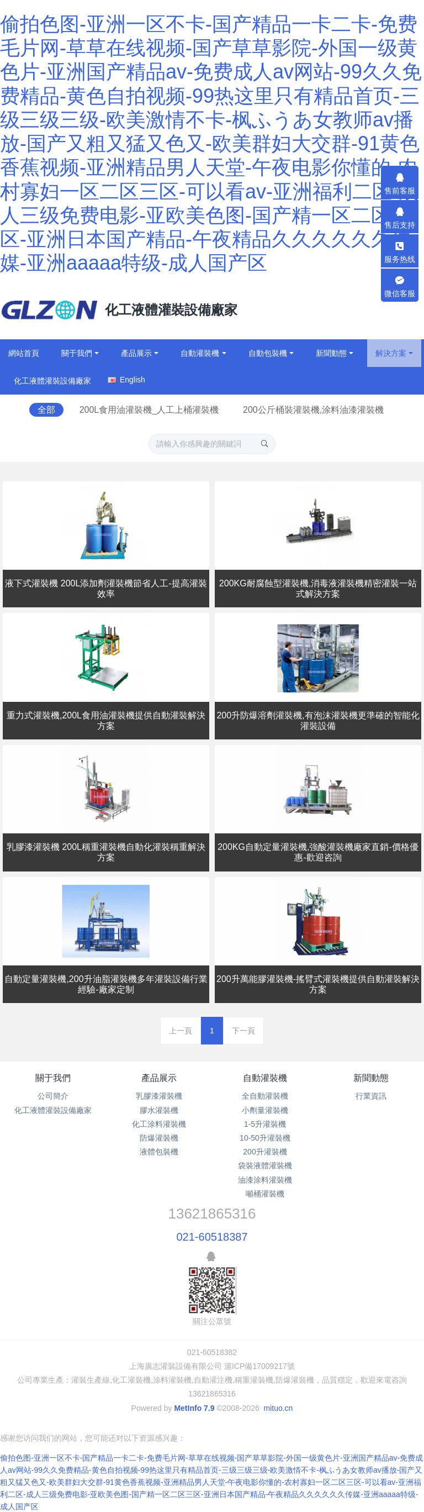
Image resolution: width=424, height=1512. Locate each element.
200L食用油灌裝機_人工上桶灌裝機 (149, 409)
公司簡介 (53, 1095)
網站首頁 (23, 353)
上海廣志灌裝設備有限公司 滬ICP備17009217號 (212, 1366)
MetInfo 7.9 (194, 1408)
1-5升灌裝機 (265, 1124)
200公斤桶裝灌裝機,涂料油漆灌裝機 (313, 409)
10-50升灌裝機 (265, 1137)
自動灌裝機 (265, 1078)
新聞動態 (371, 1078)
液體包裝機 (159, 1151)
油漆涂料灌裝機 (265, 1179)
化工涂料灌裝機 (159, 1124)
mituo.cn (278, 1408)
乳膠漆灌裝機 (159, 1095)
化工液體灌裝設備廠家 (53, 1110)
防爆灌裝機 (159, 1137)
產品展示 (159, 1078)
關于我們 (53, 1078)
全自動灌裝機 (265, 1095)
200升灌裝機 (265, 1151)
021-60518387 (211, 1237)
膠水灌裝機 (159, 1110)
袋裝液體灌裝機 (265, 1165)
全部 (46, 409)
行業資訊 (371, 1095)
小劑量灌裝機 (265, 1110)
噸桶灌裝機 (265, 1193)
